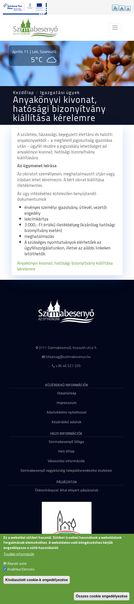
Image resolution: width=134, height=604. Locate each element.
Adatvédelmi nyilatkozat (67, 412)
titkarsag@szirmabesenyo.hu (68, 356)
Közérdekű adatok (66, 421)
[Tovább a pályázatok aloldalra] (23, 7)
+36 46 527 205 (68, 365)
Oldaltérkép (66, 393)
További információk (18, 559)
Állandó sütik (17, 568)
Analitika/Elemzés (21, 574)
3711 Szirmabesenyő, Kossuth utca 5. (68, 347)
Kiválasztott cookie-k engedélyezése (36, 585)
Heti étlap (66, 451)
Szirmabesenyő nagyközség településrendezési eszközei (66, 470)
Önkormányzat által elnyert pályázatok (66, 490)
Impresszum (67, 402)
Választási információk (66, 460)
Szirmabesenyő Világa (66, 441)
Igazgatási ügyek (60, 92)
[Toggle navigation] (115, 27)
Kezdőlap (23, 92)
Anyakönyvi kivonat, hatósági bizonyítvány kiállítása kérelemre (65, 266)
